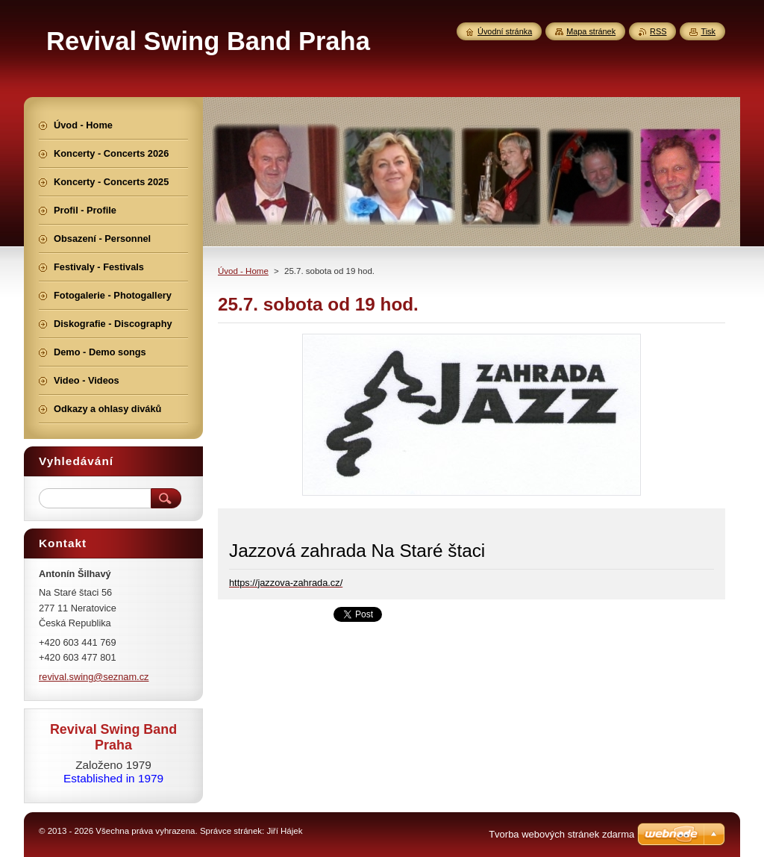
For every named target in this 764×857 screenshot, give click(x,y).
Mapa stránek (591, 31)
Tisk (708, 31)
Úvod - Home (243, 271)
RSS (658, 31)
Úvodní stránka (505, 31)
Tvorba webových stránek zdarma (561, 834)
